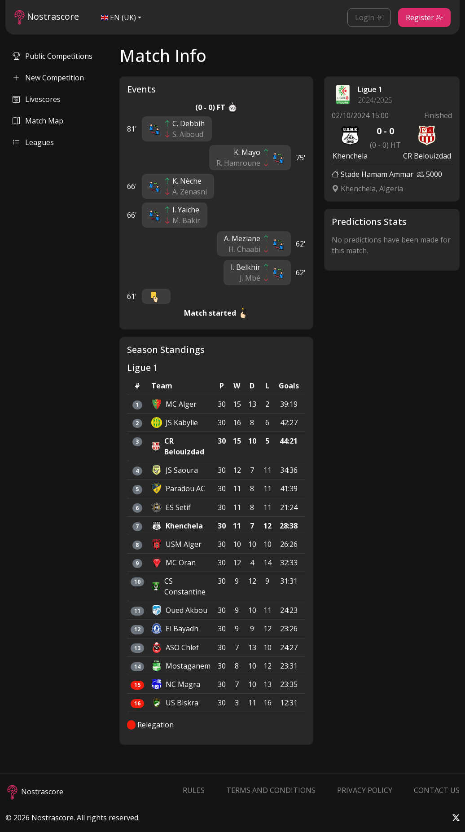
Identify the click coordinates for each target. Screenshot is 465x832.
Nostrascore (46, 17)
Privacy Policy (364, 790)
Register (424, 17)
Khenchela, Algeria (367, 189)
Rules (194, 790)
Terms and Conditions (271, 790)
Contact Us (437, 790)
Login (369, 17)
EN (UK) (118, 17)
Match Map (38, 121)
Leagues (33, 142)
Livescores (37, 99)
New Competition (48, 78)
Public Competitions (52, 56)
